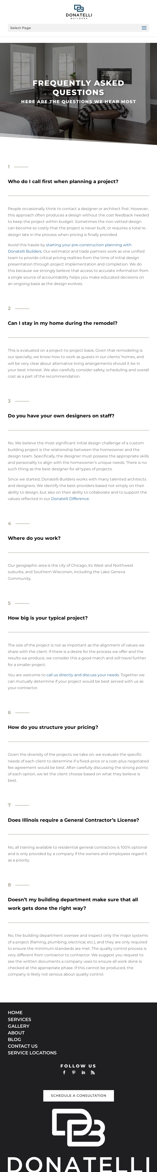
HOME (15, 1012)
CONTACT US (23, 1046)
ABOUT (16, 1033)
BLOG (14, 1039)
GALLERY (18, 1026)
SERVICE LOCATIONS (32, 1053)
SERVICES (19, 1019)
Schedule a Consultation (78, 1095)
